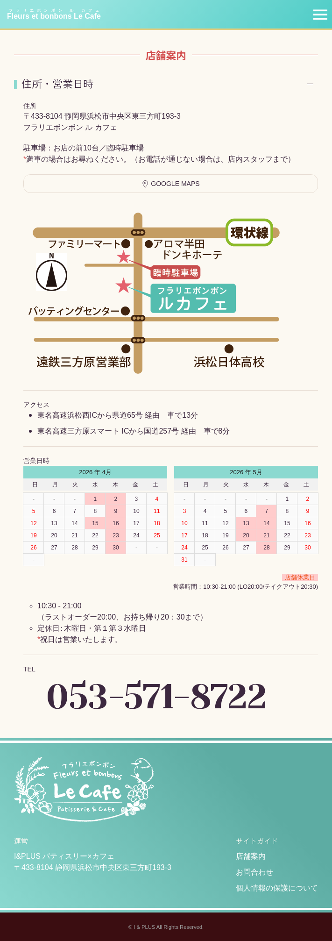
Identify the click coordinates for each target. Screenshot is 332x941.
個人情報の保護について (277, 888)
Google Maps (170, 184)
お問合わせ (254, 872)
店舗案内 (251, 856)
